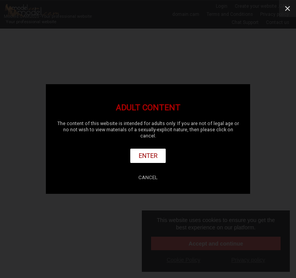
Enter (148, 155)
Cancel (148, 177)
